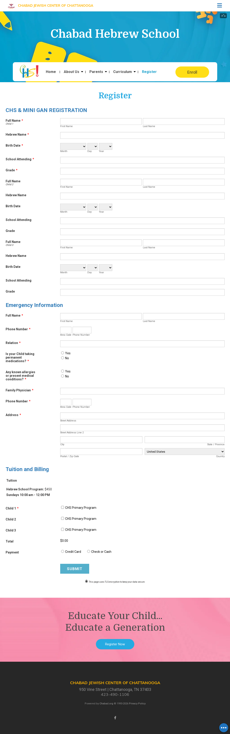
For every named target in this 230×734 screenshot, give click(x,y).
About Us (71, 72)
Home (51, 72)
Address (13, 415)
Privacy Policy (137, 703)
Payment (12, 552)
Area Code (65, 334)
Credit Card (73, 551)
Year (101, 151)
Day (89, 151)
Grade (12, 170)
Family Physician (19, 390)
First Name (66, 126)
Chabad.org (106, 703)
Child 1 (9, 123)
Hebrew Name (17, 134)
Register (149, 72)
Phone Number (18, 329)
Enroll (192, 72)
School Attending (20, 159)
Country (220, 456)
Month (63, 151)
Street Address (68, 420)
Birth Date (14, 145)
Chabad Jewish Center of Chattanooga (55, 5)
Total (9, 541)
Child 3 (9, 245)
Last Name (149, 126)
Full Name (14, 120)
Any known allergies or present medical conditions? (20, 375)
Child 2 (9, 184)
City (62, 444)
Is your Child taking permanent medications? (20, 357)
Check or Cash (101, 551)
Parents (96, 72)
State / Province (216, 444)
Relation (13, 343)
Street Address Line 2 (72, 432)
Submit (74, 568)
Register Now (115, 644)
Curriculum (122, 72)
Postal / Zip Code (69, 456)
